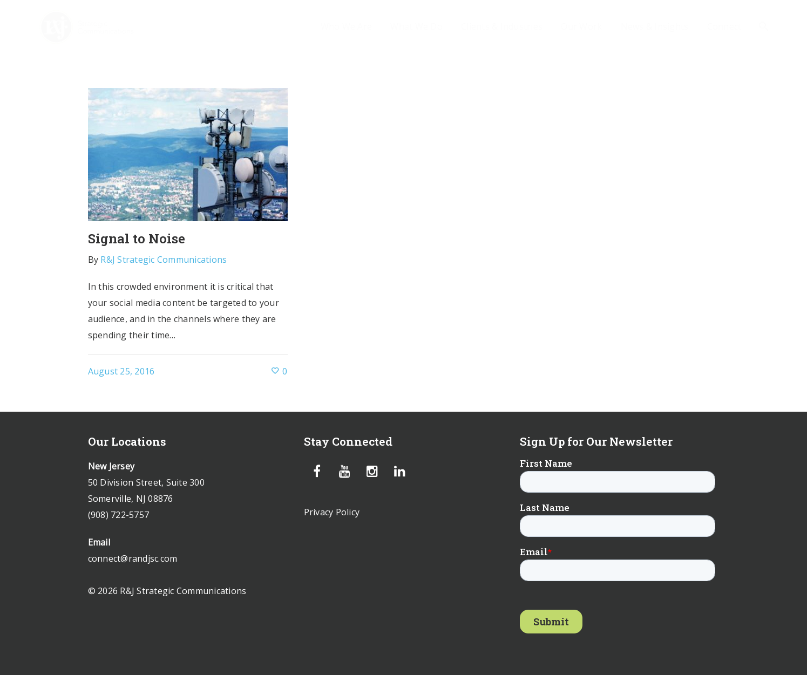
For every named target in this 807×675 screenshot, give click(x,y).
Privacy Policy (332, 512)
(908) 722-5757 (119, 515)
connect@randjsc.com (133, 558)
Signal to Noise (136, 238)
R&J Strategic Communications (163, 259)
